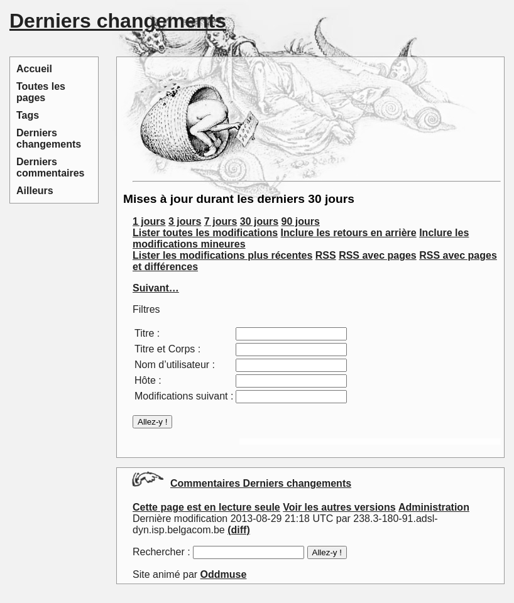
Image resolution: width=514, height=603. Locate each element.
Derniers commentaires (50, 167)
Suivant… (156, 288)
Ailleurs (34, 190)
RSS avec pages (378, 255)
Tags (27, 115)
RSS (325, 255)
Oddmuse (223, 574)
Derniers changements (48, 138)
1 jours (149, 221)
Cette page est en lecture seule (206, 507)
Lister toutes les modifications (205, 232)
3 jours (184, 221)
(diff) (238, 529)
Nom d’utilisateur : (174, 364)
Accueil (34, 68)
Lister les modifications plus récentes (222, 255)
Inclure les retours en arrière (349, 232)
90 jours (301, 221)
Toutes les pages (40, 92)
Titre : (147, 333)
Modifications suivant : (183, 396)
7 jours (220, 221)
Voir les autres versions (339, 507)
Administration (433, 507)
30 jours (259, 221)
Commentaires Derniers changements (260, 483)
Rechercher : (161, 551)
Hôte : (147, 380)
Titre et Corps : (167, 349)
